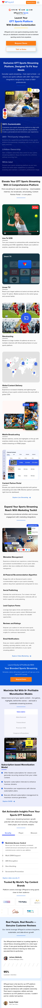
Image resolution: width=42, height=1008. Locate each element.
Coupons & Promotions (21, 733)
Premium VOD (21, 728)
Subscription (21, 712)
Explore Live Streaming (22, 497)
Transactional (21, 722)
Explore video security (11, 877)
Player (21, 833)
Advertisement (21, 717)
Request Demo (31, 2)
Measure (34, 833)
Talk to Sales (21, 49)
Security (8, 833)
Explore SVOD (9, 801)
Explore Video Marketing (21, 656)
